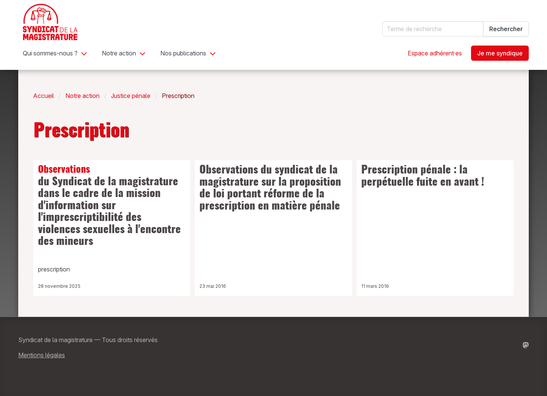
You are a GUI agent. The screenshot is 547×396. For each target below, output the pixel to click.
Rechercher (506, 29)
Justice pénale (130, 95)
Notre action (119, 53)
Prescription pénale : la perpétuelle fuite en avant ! (422, 176)
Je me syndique (500, 53)
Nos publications (183, 53)
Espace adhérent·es (435, 53)
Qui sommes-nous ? (50, 53)
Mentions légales (41, 355)
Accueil (43, 95)
